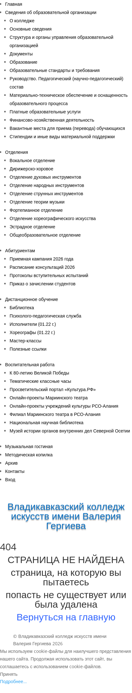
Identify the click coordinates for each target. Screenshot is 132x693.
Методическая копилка (29, 454)
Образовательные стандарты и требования (55, 70)
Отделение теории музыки (37, 201)
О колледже (22, 20)
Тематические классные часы (40, 381)
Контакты (14, 471)
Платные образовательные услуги (45, 111)
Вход (10, 479)
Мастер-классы (25, 340)
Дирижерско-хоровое (31, 168)
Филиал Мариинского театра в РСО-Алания (55, 414)
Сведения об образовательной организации (50, 12)
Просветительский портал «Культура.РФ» (53, 389)
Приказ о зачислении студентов (42, 283)
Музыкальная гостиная (29, 446)
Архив (11, 463)
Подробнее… (13, 681)
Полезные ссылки (28, 349)
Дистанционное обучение (31, 299)
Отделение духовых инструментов (45, 177)
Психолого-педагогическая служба (45, 315)
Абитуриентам (20, 250)
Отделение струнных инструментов (46, 193)
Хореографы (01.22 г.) (32, 332)
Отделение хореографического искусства (53, 218)
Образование (23, 62)
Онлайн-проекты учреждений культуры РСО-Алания (64, 406)
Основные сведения (30, 29)
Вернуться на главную (66, 616)
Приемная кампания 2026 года (42, 258)
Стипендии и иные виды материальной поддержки (62, 136)
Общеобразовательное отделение (45, 235)
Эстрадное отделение (32, 226)
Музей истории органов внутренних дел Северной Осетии (70, 430)
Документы (21, 53)
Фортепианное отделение (36, 210)
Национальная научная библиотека (46, 422)
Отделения (16, 152)
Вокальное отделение (32, 160)
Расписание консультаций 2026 (42, 267)
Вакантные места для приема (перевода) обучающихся (67, 128)
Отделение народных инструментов (47, 185)
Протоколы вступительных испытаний (49, 275)
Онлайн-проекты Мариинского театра (49, 397)
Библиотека (22, 307)
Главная (13, 4)
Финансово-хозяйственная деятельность (52, 120)
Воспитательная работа (29, 364)
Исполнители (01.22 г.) (33, 324)
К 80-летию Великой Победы (39, 372)
